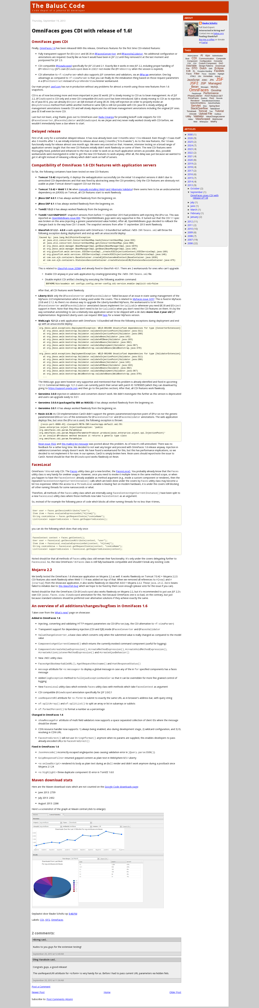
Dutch (203, 68)
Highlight (221, 74)
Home (107, 992)
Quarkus (204, 98)
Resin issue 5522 (47, 443)
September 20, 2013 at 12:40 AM (48, 954)
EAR (210, 69)
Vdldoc (190, 119)
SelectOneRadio (214, 103)
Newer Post (38, 992)
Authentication (217, 56)
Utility (188, 116)
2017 (190, 170)
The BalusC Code (58, 6)
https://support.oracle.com (63, 388)
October (195, 188)
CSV (195, 63)
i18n (199, 76)
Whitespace (204, 122)
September (196, 192)
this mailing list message (75, 443)
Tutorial (219, 111)
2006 (190, 243)
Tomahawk (191, 111)
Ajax (207, 55)
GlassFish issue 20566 (69, 268)
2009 (190, 232)
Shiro (205, 106)
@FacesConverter (105, 53)
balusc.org (218, 33)
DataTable (191, 65)
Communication (206, 58)
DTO (194, 68)
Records (219, 98)
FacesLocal (123, 471)
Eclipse (219, 68)
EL (194, 71)
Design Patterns (206, 66)
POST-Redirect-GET (214, 96)
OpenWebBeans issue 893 (66, 218)
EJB (188, 71)
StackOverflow (199, 108)
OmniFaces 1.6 (48, 48)
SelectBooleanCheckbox (211, 101)
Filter (197, 73)
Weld (195, 122)
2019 (190, 163)
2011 (190, 225)
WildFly (213, 122)
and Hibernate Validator (119, 189)
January (194, 216)
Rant (211, 98)
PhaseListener (195, 95)
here (105, 315)
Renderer (195, 100)
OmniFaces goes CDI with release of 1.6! (204, 196)
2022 (190, 152)
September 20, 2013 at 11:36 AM (48, 980)
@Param (144, 74)
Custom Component (208, 63)
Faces (73, 471)
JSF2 (47, 919)
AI (201, 55)
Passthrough (196, 93)
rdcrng (37, 939)
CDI (42, 919)
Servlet (196, 105)
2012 (190, 221)
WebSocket (217, 119)
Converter (218, 61)
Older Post (175, 992)
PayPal (204, 42)
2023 (190, 149)
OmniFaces (57, 919)
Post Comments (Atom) (60, 999)
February (195, 213)
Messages (204, 87)
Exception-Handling (205, 71)
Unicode (192, 114)
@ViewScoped (64, 65)
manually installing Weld (92, 189)
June (192, 206)
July (192, 202)
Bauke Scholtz (209, 23)
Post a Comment (41, 986)
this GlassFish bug (68, 586)
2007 (190, 239)
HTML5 (193, 76)
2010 (190, 228)
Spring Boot (214, 106)
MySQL (215, 87)
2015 (190, 177)
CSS (189, 63)
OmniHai (216, 90)
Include (217, 76)
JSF (219, 79)
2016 (190, 174)
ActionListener (193, 56)
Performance (211, 93)
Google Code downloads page (121, 786)
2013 (190, 185)
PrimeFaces (193, 98)
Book (187, 59)
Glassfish (212, 74)
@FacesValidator (132, 53)
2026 (190, 138)
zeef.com (56, 86)
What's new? (62, 612)
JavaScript (193, 79)
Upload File (205, 113)
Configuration (205, 61)
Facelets (219, 71)
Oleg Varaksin (41, 959)
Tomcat (203, 111)
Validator (198, 116)
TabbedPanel (215, 109)
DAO (221, 63)
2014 (190, 181)
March (193, 209)
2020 (190, 159)
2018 (190, 167)
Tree (211, 111)
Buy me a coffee (207, 39)
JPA (212, 80)
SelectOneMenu (198, 103)
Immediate (208, 76)
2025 (190, 141)
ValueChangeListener (215, 116)
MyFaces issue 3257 (143, 299)
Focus (204, 74)
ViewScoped (202, 119)
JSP (203, 83)
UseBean (217, 114)
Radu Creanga (106, 117)
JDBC (204, 80)
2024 (190, 145)
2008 (190, 236)
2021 (190, 156)
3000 (190, 134)
